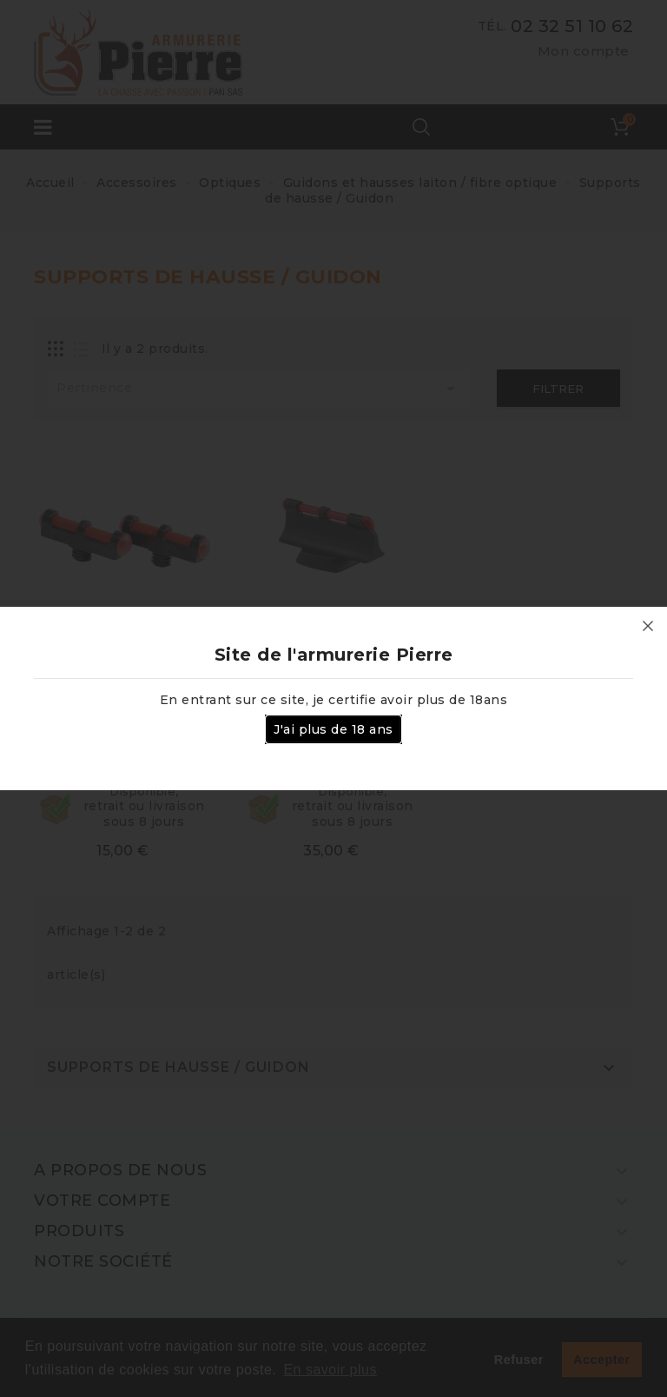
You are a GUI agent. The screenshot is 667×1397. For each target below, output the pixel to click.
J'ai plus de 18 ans (333, 729)
